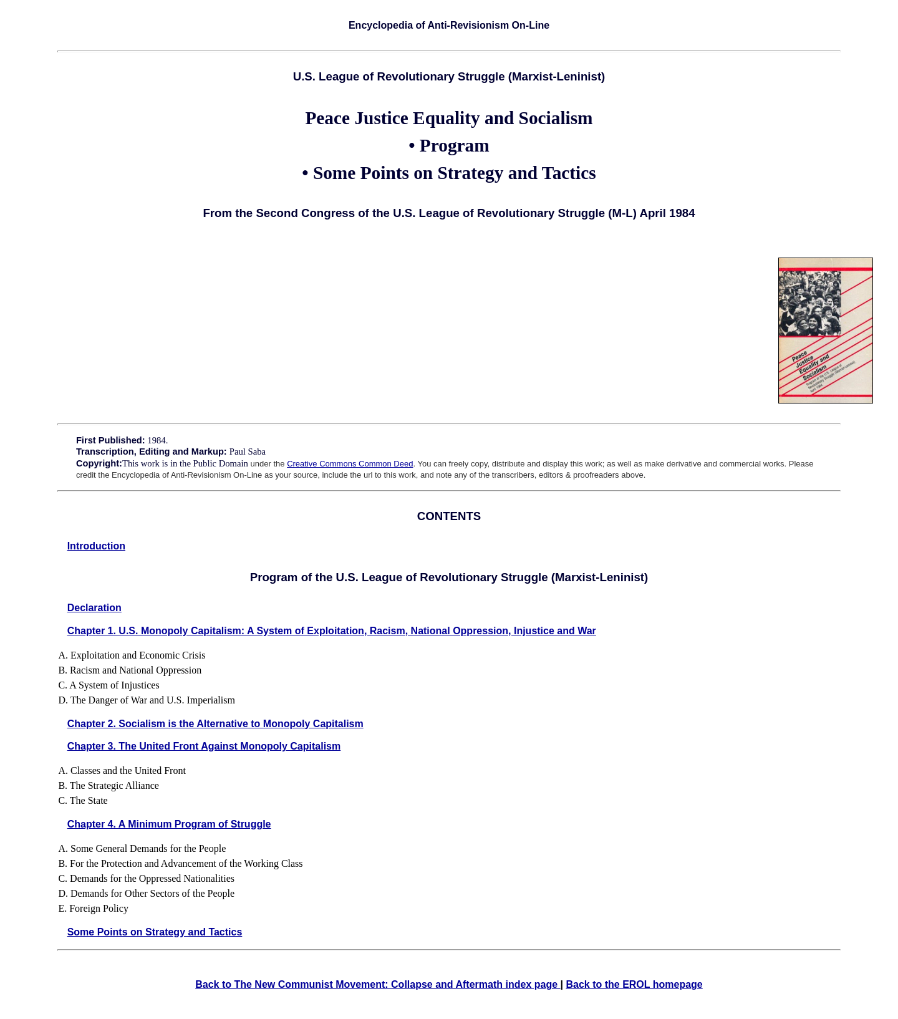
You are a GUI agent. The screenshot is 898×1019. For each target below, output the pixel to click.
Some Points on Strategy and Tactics (155, 932)
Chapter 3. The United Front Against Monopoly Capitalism (204, 746)
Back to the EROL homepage (634, 984)
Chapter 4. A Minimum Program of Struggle (169, 824)
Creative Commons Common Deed (350, 463)
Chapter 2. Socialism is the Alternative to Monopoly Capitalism (215, 723)
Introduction (96, 546)
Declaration (94, 607)
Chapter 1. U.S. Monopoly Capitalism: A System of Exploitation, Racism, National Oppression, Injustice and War (331, 630)
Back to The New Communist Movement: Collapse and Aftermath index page (377, 984)
